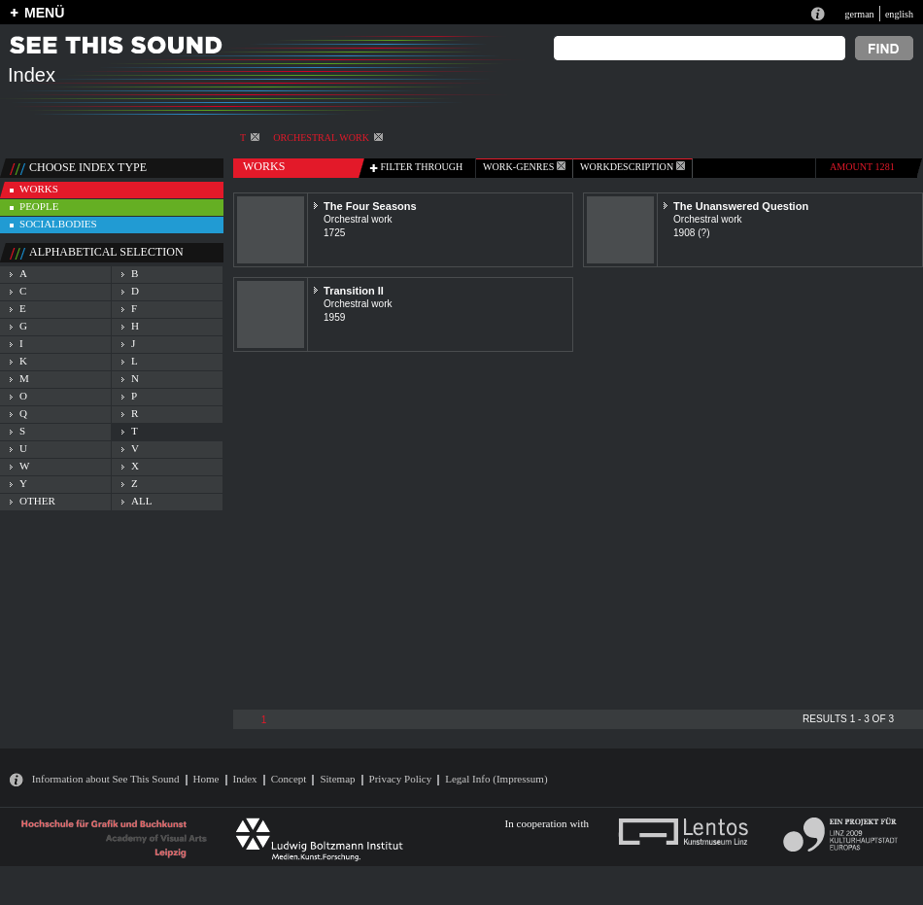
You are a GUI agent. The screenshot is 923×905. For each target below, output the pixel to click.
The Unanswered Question (740, 206)
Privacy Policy (400, 778)
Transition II (354, 290)
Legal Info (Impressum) (496, 778)
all (141, 500)
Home (206, 778)
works (38, 188)
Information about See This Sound (106, 778)
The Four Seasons (370, 206)
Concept (289, 778)
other (37, 500)
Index (245, 778)
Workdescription (632, 166)
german (858, 14)
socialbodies (58, 223)
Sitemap (337, 778)
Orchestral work (328, 137)
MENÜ (44, 12)
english (899, 14)
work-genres (524, 166)
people (38, 206)
